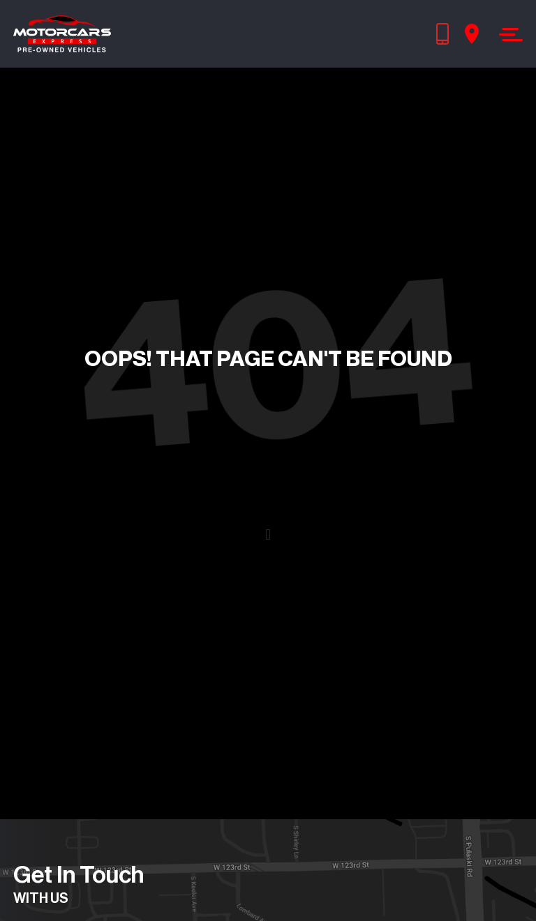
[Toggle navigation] (507, 34)
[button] (267, 535)
